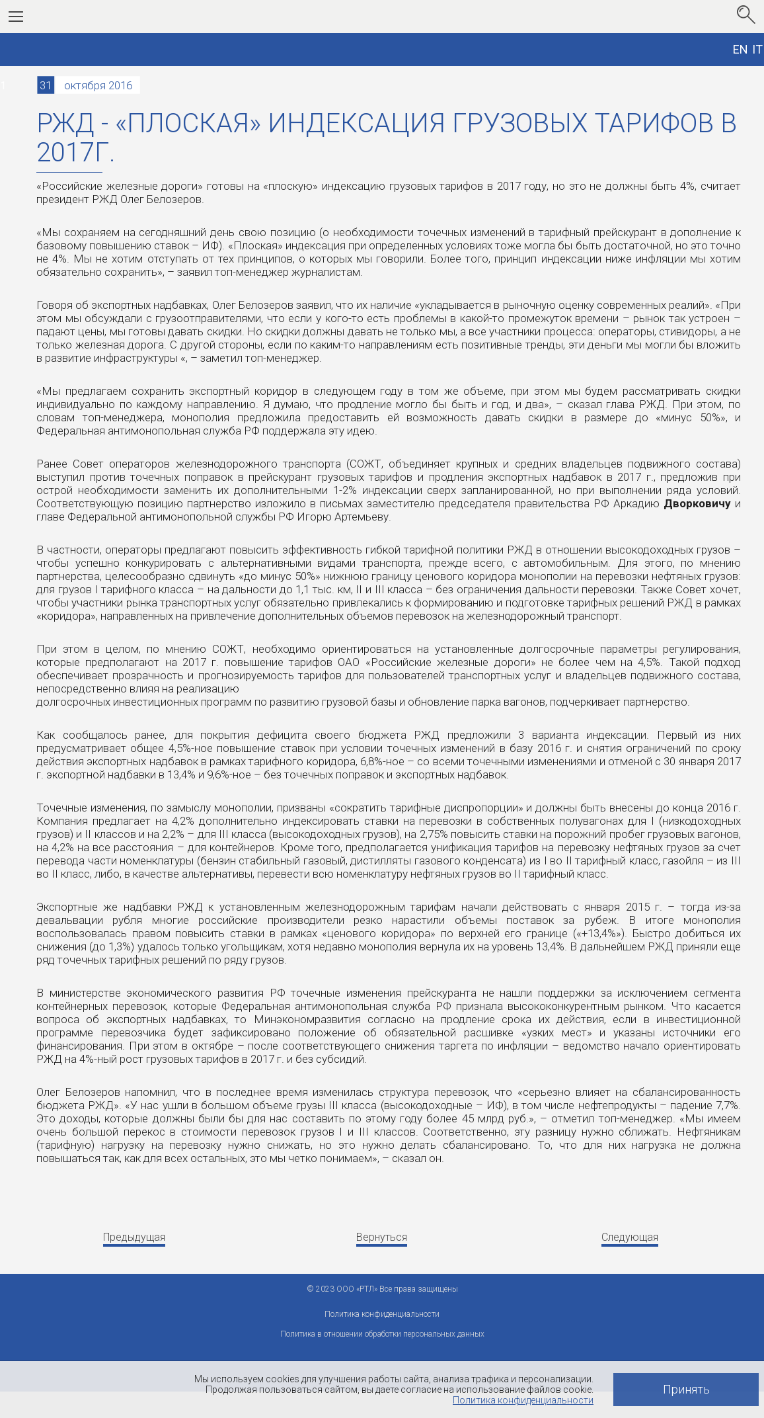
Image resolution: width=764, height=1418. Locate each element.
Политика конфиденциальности (523, 1400)
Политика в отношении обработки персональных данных (382, 1334)
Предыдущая (134, 1237)
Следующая (629, 1237)
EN (740, 49)
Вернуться (381, 1237)
